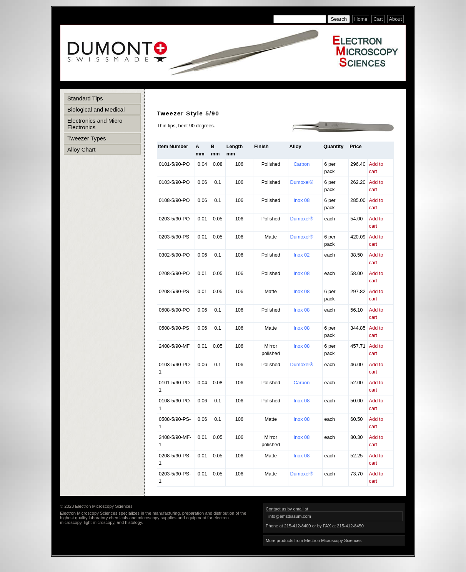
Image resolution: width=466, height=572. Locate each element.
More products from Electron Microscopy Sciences (313, 540)
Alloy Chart (81, 149)
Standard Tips (85, 98)
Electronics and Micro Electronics (94, 123)
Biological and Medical (96, 109)
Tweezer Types (86, 138)
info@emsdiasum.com (289, 516)
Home (360, 19)
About (395, 19)
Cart (378, 19)
